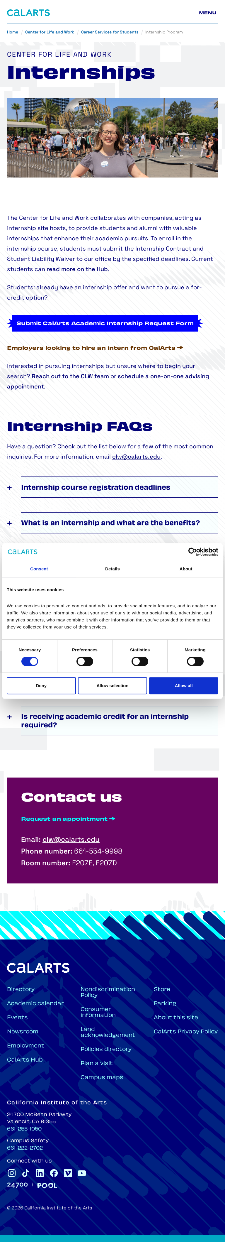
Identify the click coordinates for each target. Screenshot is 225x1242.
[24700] (17, 1185)
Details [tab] (112, 568)
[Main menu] (208, 13)
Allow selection (112, 685)
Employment (25, 1046)
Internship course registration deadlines (96, 509)
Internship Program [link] (164, 32)
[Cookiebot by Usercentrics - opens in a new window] (192, 552)
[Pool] (47, 1185)
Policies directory (106, 1049)
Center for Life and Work (49, 32)
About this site (176, 1017)
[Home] (28, 12)
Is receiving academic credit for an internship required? (105, 743)
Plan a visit (97, 1063)
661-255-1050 (24, 1129)
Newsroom (22, 1032)
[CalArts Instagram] (11, 1173)
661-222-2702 (25, 1148)
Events (17, 1017)
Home (12, 32)
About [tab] (186, 568)
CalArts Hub (25, 1060)
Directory (21, 989)
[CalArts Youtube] (82, 1173)
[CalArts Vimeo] (68, 1173)
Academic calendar (35, 1003)
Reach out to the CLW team (70, 377)
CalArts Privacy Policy (186, 1032)
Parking (165, 1003)
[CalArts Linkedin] (40, 1173)
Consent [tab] (39, 568)
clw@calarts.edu (136, 479)
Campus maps (102, 1077)
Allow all (184, 685)
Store (162, 989)
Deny (41, 685)
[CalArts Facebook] (54, 1173)
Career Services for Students (109, 32)
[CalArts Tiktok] (25, 1173)
